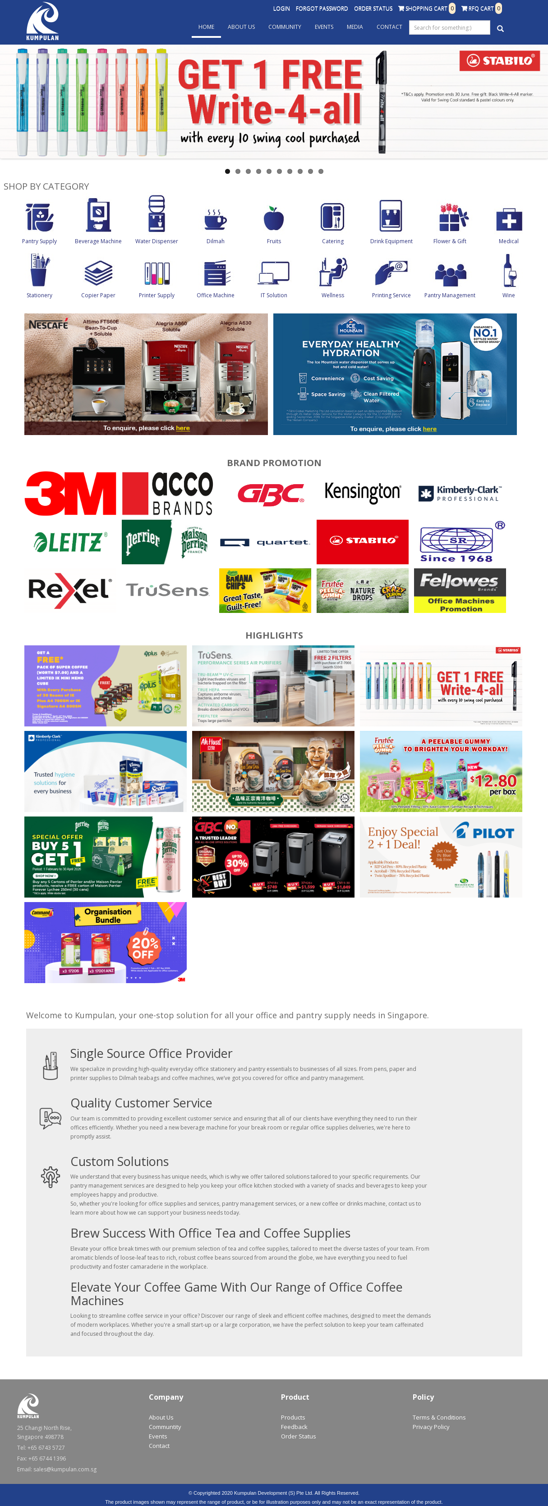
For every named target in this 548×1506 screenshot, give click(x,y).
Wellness (333, 295)
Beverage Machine (98, 241)
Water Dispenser (156, 241)
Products (293, 1417)
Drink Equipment (391, 241)
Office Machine (216, 295)
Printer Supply (157, 295)
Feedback (294, 1427)
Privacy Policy (431, 1427)
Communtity (165, 1427)
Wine (508, 295)
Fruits (274, 241)
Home (206, 27)
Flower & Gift (449, 241)
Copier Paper (98, 295)
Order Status (373, 8)
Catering (333, 241)
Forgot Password (322, 8)
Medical (509, 241)
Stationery (39, 295)
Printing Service (391, 295)
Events (324, 27)
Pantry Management (449, 295)
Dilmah (216, 241)
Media (355, 27)
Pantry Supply (39, 241)
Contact (389, 27)
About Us (241, 27)
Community (284, 27)
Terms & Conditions (439, 1417)
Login (281, 8)
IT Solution (274, 295)
